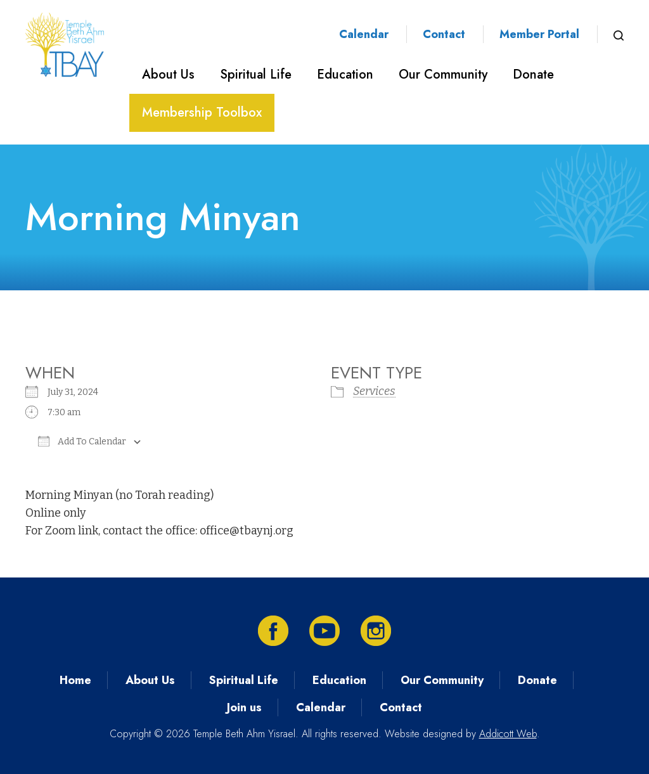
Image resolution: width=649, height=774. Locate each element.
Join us (244, 707)
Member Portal (539, 34)
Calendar (364, 34)
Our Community (443, 74)
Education (345, 74)
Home (75, 680)
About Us (168, 74)
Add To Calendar (82, 441)
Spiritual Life (256, 74)
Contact (444, 34)
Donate (533, 74)
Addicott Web (508, 733)
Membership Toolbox (202, 112)
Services (374, 391)
